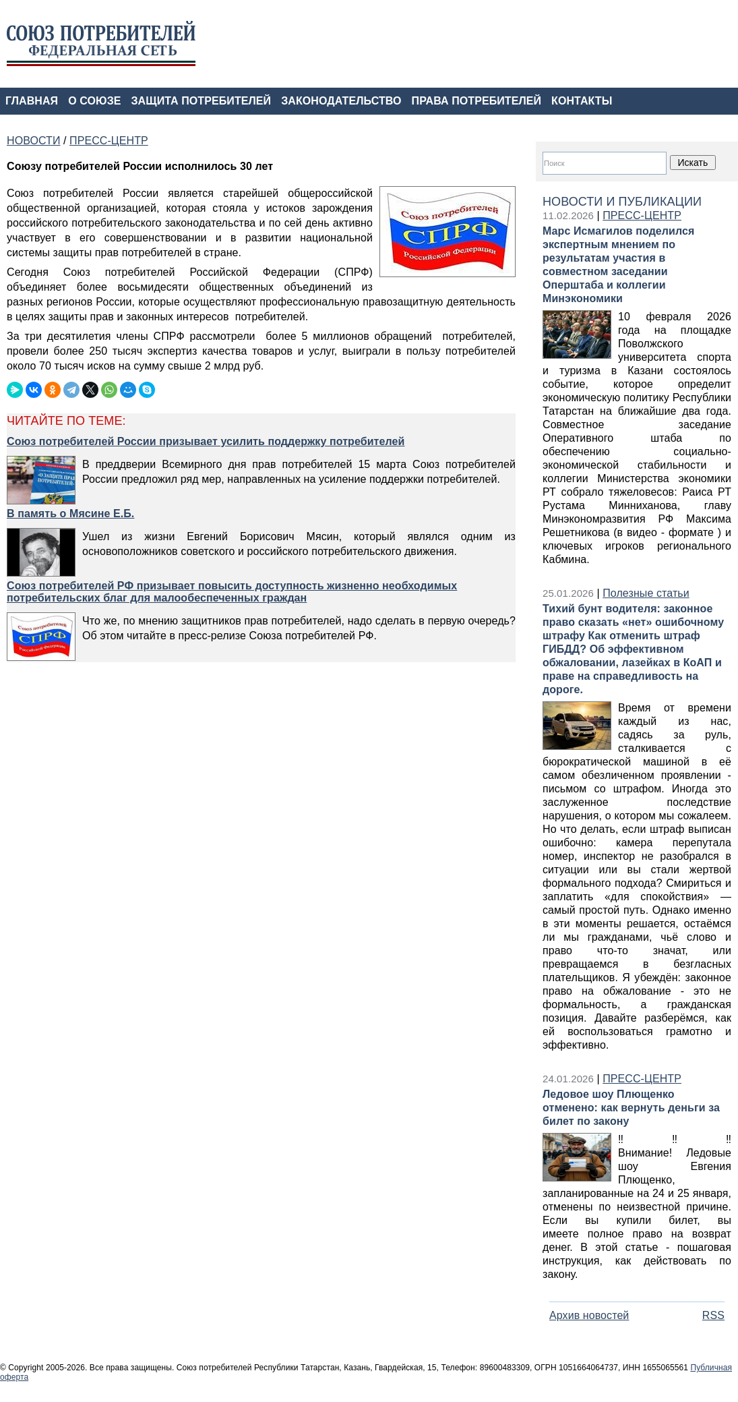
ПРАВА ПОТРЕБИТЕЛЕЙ (477, 101)
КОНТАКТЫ (581, 101)
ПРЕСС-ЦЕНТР (642, 215)
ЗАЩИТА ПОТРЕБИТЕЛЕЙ (201, 101)
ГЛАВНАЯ (31, 101)
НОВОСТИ (33, 140)
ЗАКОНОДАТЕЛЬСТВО (341, 101)
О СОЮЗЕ (94, 101)
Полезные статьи (646, 593)
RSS (713, 1315)
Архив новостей (589, 1315)
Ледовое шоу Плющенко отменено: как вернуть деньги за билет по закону (631, 1107)
